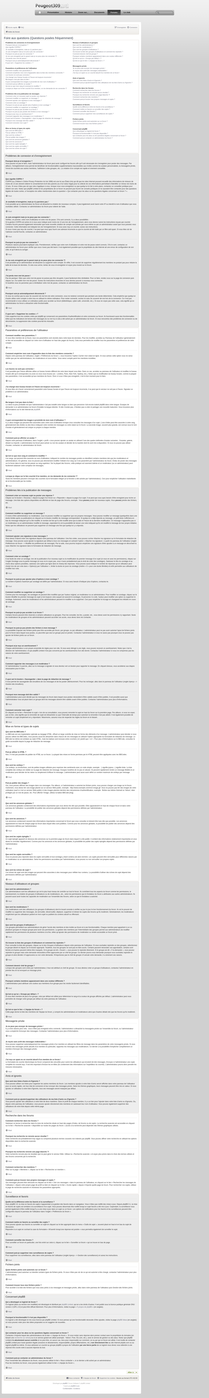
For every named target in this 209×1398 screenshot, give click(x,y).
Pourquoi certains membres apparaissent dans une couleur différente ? (98, 56)
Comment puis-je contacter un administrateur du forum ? (93, 138)
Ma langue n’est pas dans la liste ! (18, 79)
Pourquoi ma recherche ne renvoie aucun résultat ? (91, 92)
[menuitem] (21, 27)
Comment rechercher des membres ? (86, 97)
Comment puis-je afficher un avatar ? (19, 84)
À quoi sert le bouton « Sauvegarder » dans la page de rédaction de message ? (34, 118)
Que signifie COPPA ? (13, 47)
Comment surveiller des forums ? (84, 111)
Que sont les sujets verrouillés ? (17, 146)
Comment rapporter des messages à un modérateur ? (25, 116)
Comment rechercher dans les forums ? (87, 90)
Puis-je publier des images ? (16, 137)
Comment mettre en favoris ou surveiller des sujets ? (91, 109)
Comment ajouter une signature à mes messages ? (24, 100)
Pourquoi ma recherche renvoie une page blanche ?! (91, 95)
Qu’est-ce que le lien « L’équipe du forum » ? (88, 61)
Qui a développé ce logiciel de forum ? (86, 131)
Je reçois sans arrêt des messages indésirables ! (90, 70)
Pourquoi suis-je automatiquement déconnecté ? (23, 61)
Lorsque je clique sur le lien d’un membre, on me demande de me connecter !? (36, 88)
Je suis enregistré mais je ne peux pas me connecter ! (25, 52)
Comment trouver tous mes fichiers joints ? (88, 123)
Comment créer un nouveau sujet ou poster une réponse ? (26, 96)
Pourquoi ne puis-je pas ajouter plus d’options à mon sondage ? (28, 105)
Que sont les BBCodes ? (14, 130)
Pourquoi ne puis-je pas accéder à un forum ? (22, 109)
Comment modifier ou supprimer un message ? (22, 98)
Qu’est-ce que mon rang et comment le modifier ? (23, 86)
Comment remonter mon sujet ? (17, 123)
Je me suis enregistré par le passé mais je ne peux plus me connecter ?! (31, 56)
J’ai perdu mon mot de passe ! (16, 58)
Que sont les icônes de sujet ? (16, 148)
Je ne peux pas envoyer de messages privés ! (89, 68)
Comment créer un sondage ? (16, 103)
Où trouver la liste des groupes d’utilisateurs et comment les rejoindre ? (98, 52)
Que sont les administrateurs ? (83, 45)
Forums (114, 12)
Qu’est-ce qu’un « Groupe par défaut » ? (87, 58)
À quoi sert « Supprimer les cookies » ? (19, 63)
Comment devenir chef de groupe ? (85, 54)
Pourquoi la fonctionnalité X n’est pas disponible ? (90, 133)
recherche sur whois (22, 1338)
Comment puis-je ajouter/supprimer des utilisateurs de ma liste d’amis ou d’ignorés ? (102, 82)
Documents (99, 12)
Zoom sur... (83, 12)
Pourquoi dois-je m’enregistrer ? (17, 45)
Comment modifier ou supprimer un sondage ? (22, 107)
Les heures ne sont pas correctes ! (18, 75)
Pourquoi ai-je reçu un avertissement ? (19, 114)
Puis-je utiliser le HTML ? (14, 133)
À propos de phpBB (84, 1307)
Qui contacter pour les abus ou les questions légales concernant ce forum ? (99, 135)
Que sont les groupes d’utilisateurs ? (86, 49)
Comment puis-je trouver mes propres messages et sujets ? (94, 99)
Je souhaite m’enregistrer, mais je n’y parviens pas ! (24, 49)
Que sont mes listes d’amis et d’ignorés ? (87, 80)
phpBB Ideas (122, 1320)
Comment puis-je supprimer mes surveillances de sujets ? (93, 114)
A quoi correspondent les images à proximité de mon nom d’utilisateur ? (31, 82)
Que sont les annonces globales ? (18, 139)
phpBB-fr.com (75, 1386)
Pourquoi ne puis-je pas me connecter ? (20, 54)
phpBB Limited (67, 1304)
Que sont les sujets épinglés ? (16, 144)
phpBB (36, 410)
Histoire (68, 12)
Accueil (40, 12)
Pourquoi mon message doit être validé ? (20, 121)
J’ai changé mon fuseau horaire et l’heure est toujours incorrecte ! (29, 77)
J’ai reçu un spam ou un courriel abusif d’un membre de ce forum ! (96, 73)
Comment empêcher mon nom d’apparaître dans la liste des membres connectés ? (35, 73)
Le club (127, 12)
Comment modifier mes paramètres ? (19, 70)
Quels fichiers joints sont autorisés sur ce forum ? (90, 121)
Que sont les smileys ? (14, 135)
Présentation (53, 12)
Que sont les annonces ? (14, 142)
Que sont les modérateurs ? (82, 47)
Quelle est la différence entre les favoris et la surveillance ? (93, 107)
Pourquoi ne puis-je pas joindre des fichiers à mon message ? (27, 112)
